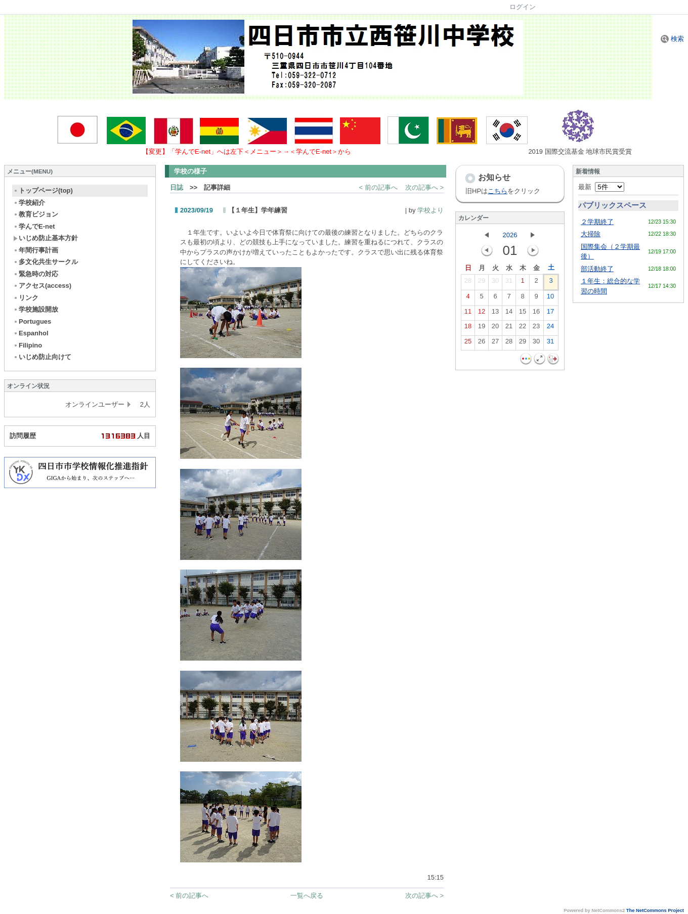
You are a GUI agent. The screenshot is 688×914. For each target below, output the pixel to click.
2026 (510, 235)
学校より (430, 210)
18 (467, 328)
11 (467, 314)
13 (495, 314)
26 (481, 343)
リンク (25, 297)
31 (508, 283)
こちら (497, 191)
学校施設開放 (35, 309)
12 (481, 314)
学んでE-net (34, 226)
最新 (601, 187)
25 (467, 343)
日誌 (176, 187)
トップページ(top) (43, 190)
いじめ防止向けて (42, 357)
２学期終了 (597, 222)
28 (467, 283)
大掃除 (590, 234)
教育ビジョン (35, 214)
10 (550, 298)
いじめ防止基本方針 (45, 238)
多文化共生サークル (45, 262)
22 (522, 328)
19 (481, 328)
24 (550, 328)
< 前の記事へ (378, 187)
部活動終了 (597, 269)
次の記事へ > (424, 187)
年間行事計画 (35, 250)
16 (536, 314)
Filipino (27, 345)
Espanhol (31, 333)
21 (508, 328)
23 (536, 328)
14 (508, 314)
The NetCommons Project (655, 910)
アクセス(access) (42, 285)
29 (481, 283)
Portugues (32, 321)
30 (495, 283)
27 (495, 343)
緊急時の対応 (35, 274)
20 (495, 328)
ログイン (522, 7)
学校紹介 (29, 202)
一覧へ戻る (306, 895)
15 (522, 314)
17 (550, 314)
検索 (672, 38)
